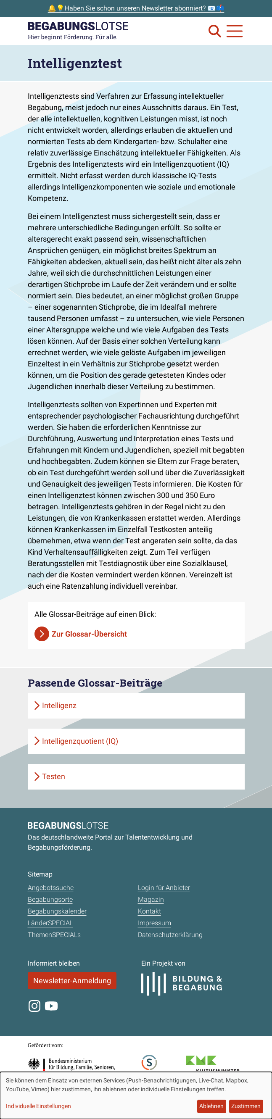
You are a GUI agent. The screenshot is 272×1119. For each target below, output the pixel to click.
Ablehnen (211, 1106)
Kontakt (149, 911)
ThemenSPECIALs (54, 935)
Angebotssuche (51, 888)
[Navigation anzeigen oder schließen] (234, 31)
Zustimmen (246, 1106)
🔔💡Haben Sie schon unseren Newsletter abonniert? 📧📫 (136, 8)
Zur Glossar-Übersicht (89, 633)
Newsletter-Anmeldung (72, 980)
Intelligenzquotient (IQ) (80, 741)
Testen (53, 776)
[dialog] (136, 1095)
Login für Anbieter (164, 888)
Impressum (154, 923)
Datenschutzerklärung (170, 935)
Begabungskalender (57, 911)
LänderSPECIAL (50, 923)
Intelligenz (59, 705)
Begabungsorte (50, 899)
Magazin (151, 899)
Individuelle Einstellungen (38, 1106)
